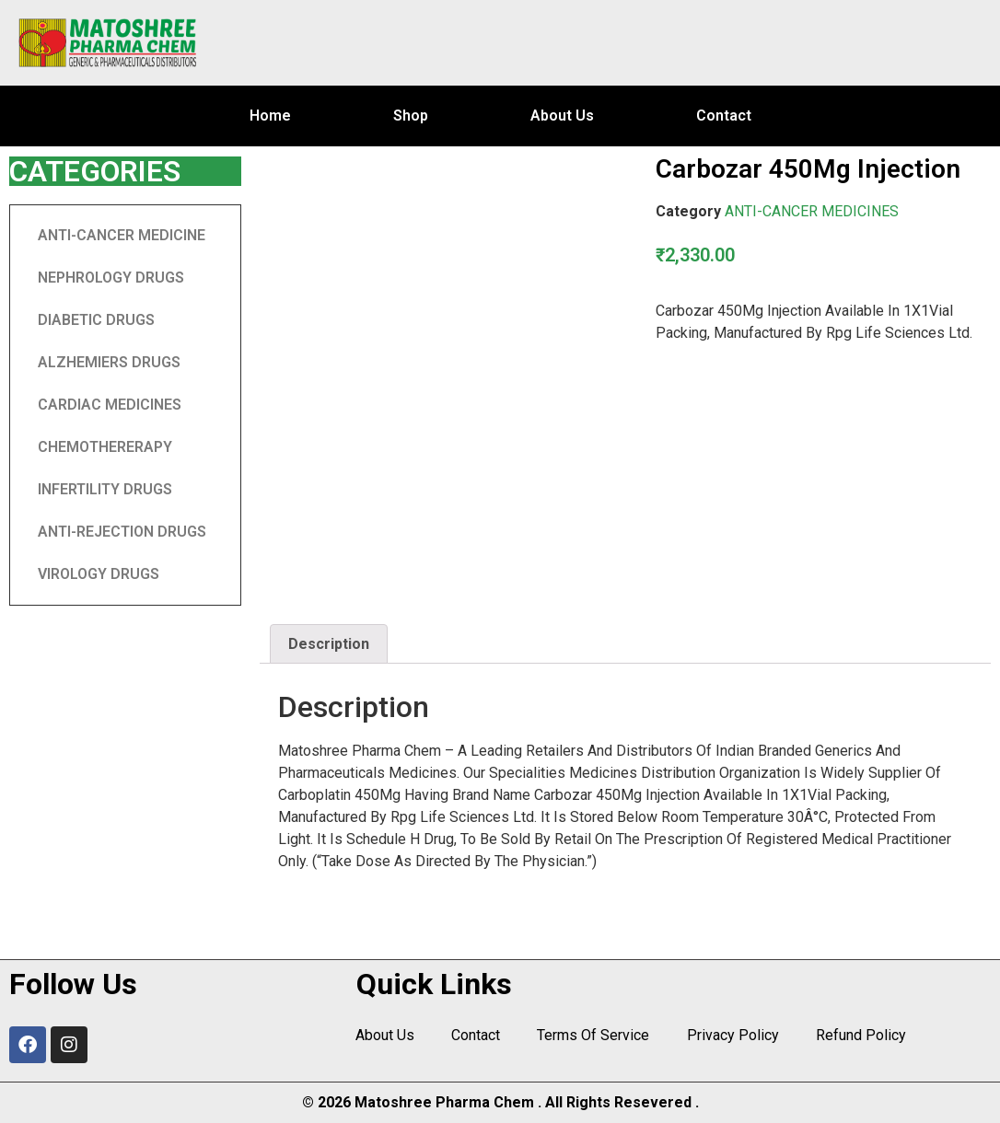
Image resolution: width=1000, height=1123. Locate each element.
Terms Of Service (593, 1035)
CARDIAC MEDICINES (109, 404)
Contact (723, 115)
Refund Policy (860, 1035)
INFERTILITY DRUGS (105, 489)
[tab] (329, 644)
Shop (410, 115)
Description (328, 644)
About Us (562, 115)
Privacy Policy (732, 1035)
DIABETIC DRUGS (96, 320)
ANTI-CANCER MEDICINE (121, 235)
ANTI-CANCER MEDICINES (812, 211)
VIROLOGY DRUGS (98, 574)
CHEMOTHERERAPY (105, 447)
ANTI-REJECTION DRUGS (122, 531)
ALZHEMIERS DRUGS (109, 362)
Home (270, 115)
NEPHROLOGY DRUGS (111, 277)
